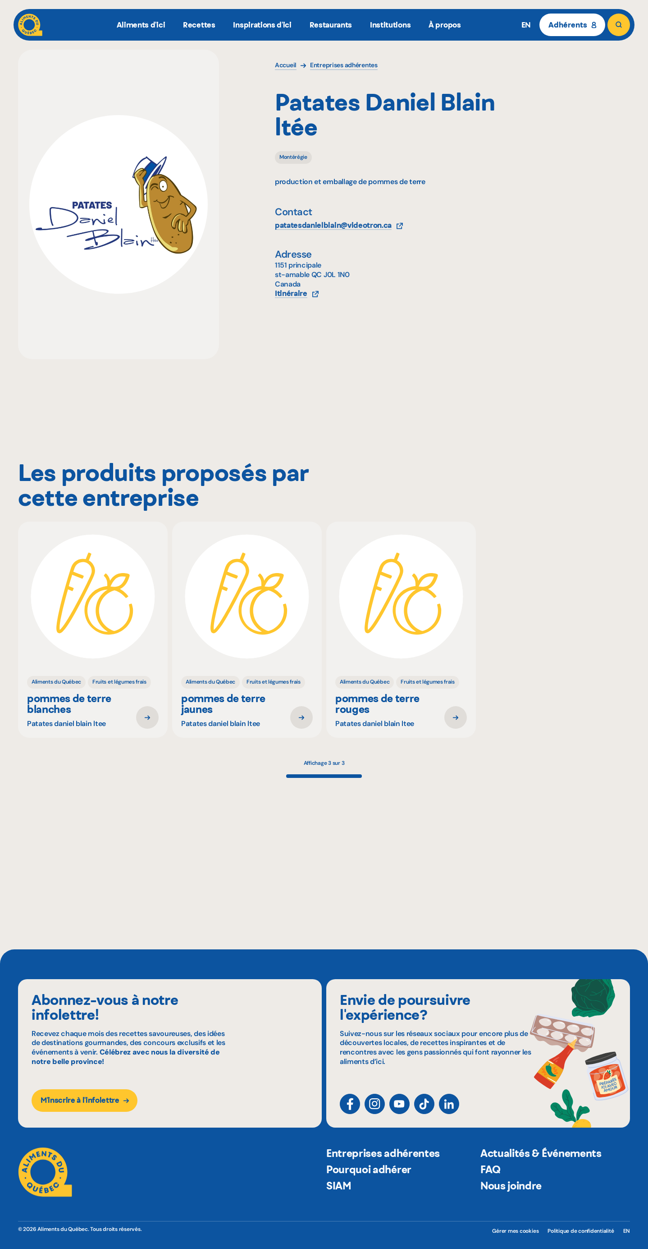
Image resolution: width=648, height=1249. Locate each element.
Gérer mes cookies (515, 1231)
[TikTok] (424, 1112)
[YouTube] (399, 1112)
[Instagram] (375, 1112)
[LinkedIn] (449, 1112)
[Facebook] (350, 1112)
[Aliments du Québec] (30, 25)
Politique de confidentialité (581, 1231)
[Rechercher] (618, 25)
